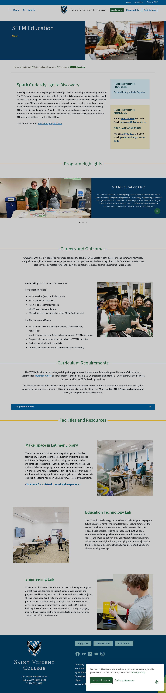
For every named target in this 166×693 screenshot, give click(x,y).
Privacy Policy (138, 672)
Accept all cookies (101, 680)
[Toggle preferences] (124, 680)
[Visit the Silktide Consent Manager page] (157, 682)
